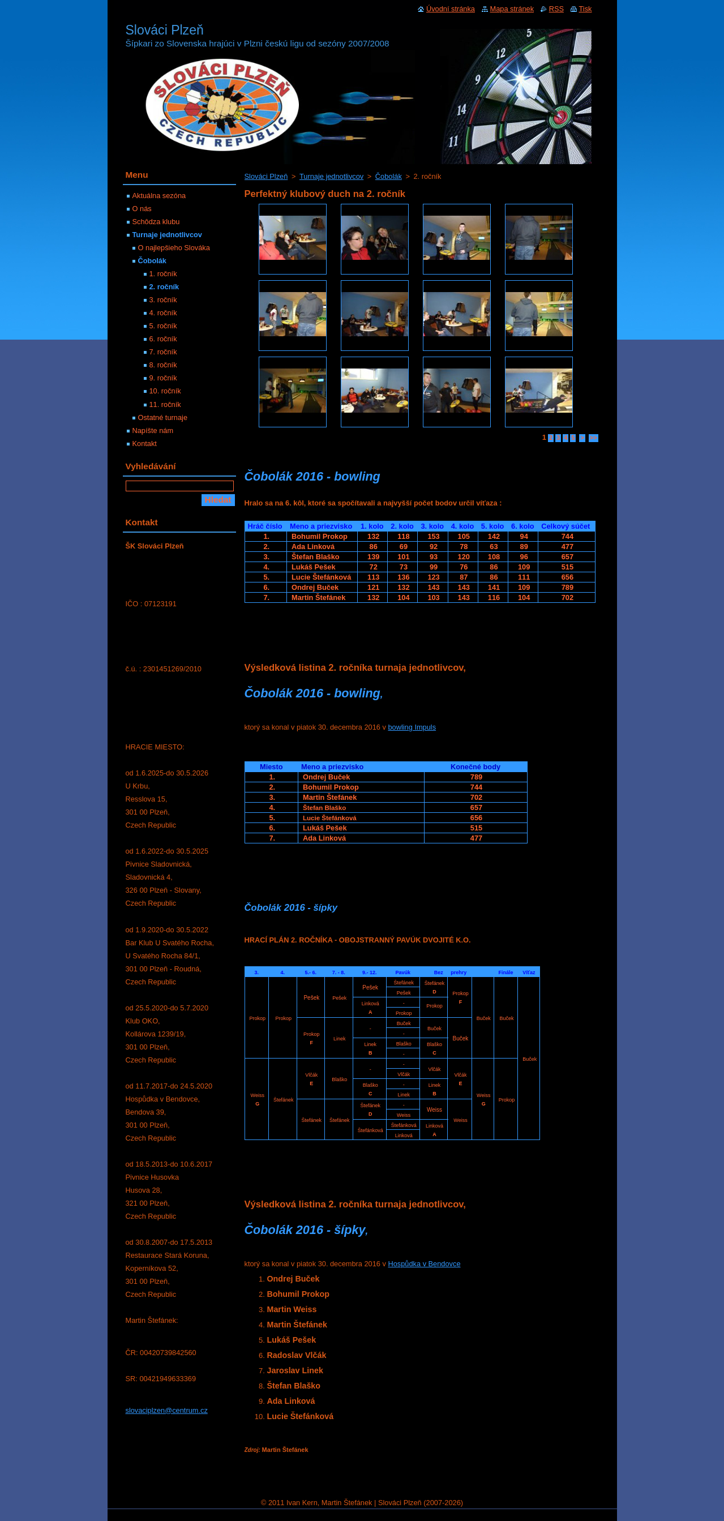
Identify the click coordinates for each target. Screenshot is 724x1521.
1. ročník (163, 273)
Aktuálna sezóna (159, 195)
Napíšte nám (153, 430)
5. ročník (163, 326)
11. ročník (165, 404)
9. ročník (163, 378)
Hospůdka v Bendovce (424, 1263)
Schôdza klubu (156, 221)
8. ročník (163, 365)
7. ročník (163, 352)
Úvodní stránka (450, 9)
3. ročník (163, 299)
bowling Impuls (412, 727)
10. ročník (165, 391)
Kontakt (144, 443)
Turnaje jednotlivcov (331, 176)
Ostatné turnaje (163, 417)
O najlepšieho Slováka (174, 247)
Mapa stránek (512, 9)
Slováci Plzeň (266, 176)
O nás (142, 208)
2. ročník (164, 286)
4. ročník (163, 313)
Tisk (585, 9)
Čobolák (388, 176)
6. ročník (163, 339)
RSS (556, 9)
